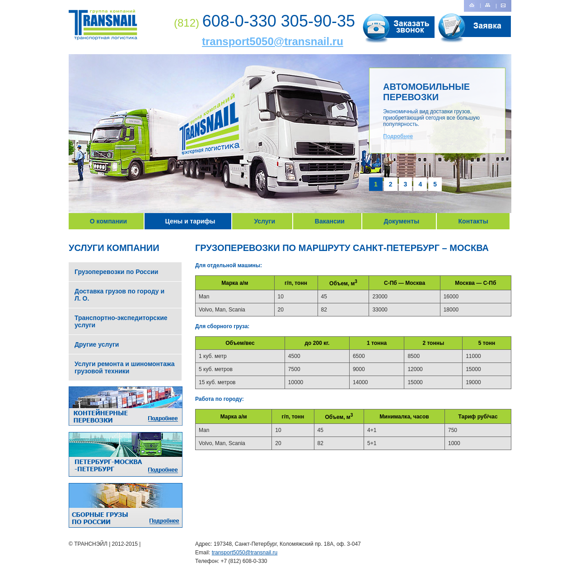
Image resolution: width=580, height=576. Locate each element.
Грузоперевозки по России (116, 271)
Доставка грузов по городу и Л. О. (119, 295)
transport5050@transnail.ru (272, 41)
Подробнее (398, 136)
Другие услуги (97, 344)
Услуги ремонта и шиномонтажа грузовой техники (125, 367)
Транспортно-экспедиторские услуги (121, 321)
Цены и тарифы (190, 221)
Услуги (264, 221)
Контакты (473, 221)
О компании (108, 221)
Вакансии (330, 221)
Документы (401, 221)
